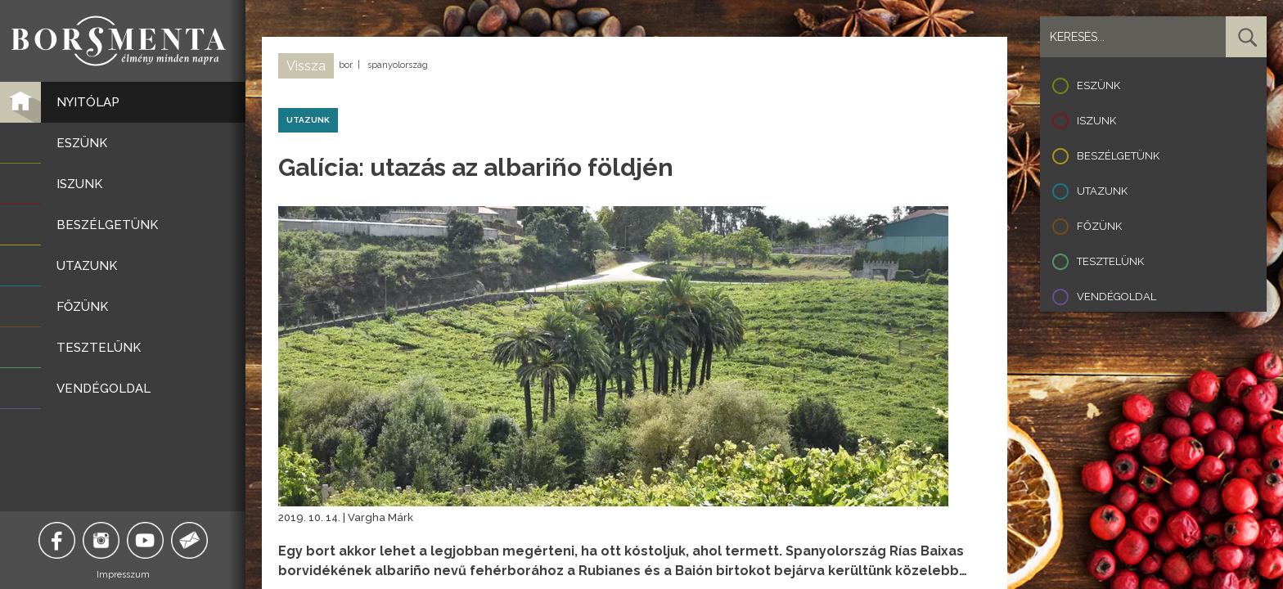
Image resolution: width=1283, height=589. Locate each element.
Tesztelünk (1110, 261)
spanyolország (397, 65)
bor (346, 65)
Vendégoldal (1116, 296)
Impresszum (123, 574)
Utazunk (1102, 191)
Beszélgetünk (1118, 156)
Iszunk (1096, 121)
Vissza (306, 66)
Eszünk (1098, 85)
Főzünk (1099, 226)
